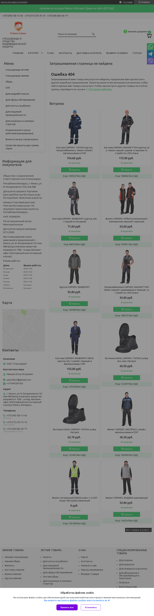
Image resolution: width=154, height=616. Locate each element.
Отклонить (91, 607)
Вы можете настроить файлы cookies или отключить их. (76, 600)
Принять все (67, 607)
